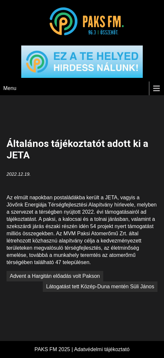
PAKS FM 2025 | (54, 349)
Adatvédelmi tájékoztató (102, 349)
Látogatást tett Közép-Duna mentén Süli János (100, 286)
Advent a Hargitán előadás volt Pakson (55, 276)
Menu (9, 88)
